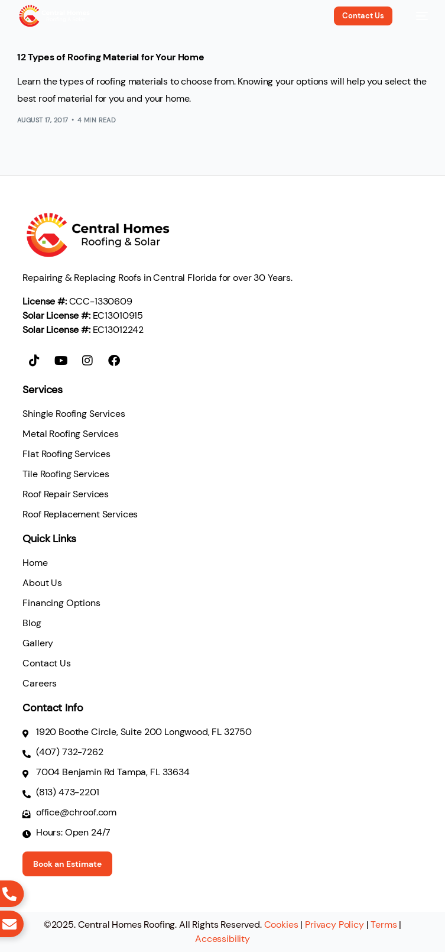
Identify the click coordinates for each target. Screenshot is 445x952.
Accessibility (222, 938)
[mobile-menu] (416, 16)
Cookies (281, 924)
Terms (384, 924)
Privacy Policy (334, 924)
